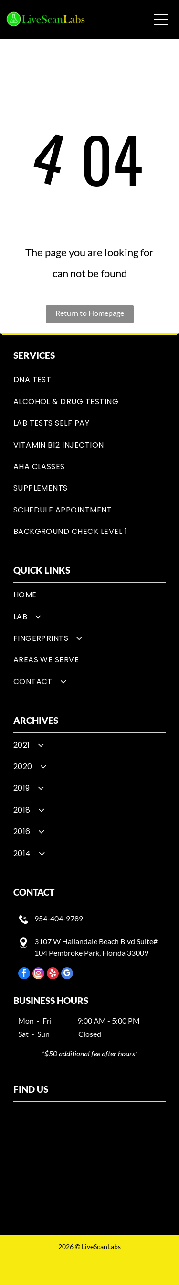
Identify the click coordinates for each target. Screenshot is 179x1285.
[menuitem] (89, 379)
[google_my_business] (67, 974)
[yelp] (53, 974)
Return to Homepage (89, 312)
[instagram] (38, 974)
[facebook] (24, 974)
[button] (161, 19)
